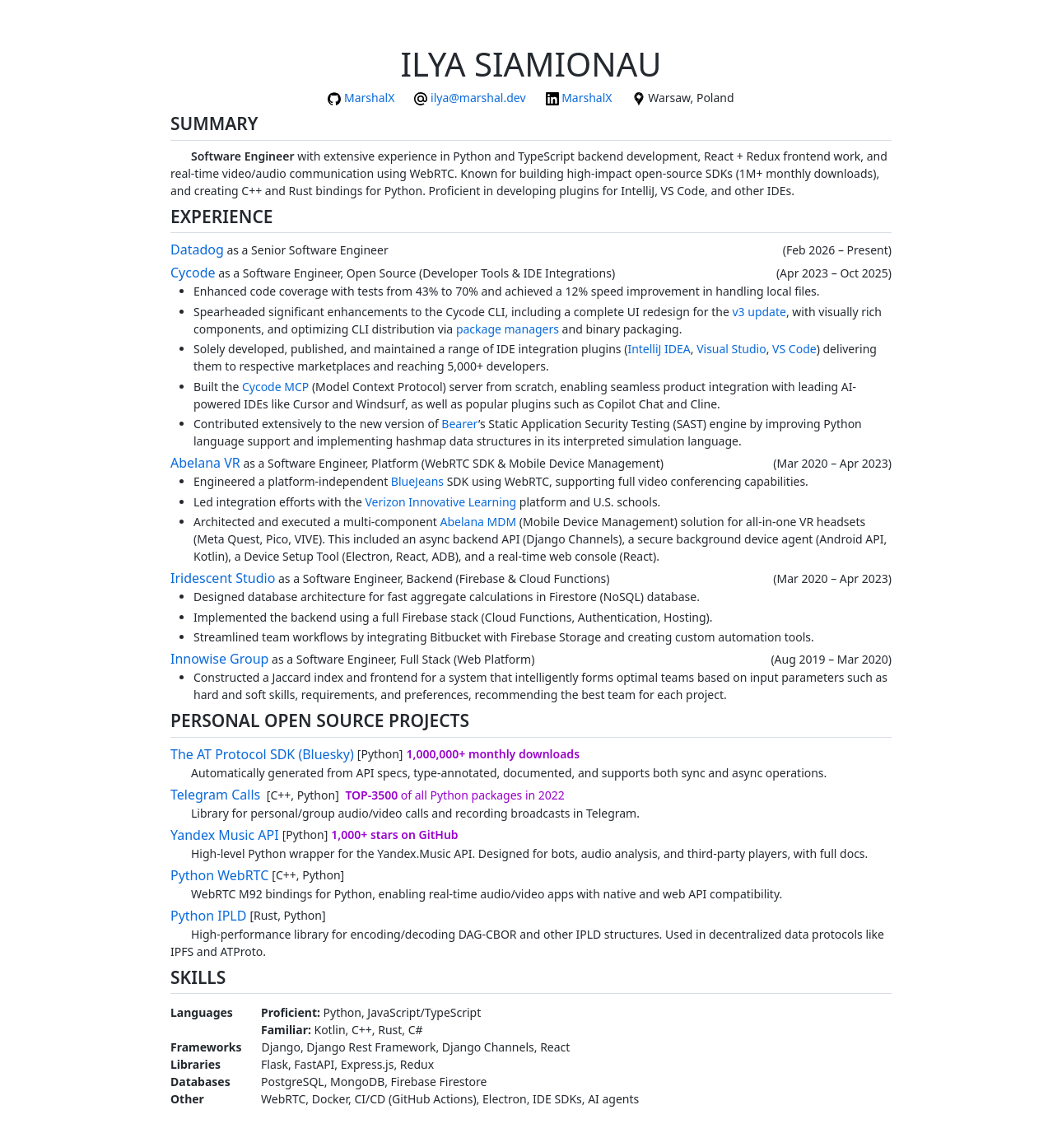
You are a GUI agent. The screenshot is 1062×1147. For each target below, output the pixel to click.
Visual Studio (731, 349)
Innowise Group (219, 659)
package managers (507, 329)
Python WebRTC (219, 875)
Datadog (197, 249)
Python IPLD (208, 916)
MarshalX (369, 97)
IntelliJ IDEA (658, 349)
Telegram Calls (215, 795)
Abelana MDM (478, 521)
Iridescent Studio (222, 578)
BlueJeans (417, 481)
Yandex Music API (224, 835)
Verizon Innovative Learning (440, 502)
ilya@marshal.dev (478, 97)
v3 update (758, 311)
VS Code (794, 349)
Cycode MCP (275, 386)
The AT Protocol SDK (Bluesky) (262, 754)
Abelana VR (205, 463)
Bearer (459, 423)
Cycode (193, 272)
